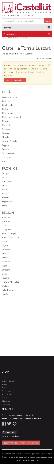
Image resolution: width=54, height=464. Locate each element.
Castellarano (7, 112)
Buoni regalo (6, 391)
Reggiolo (6, 145)
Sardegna (6, 269)
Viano (4, 161)
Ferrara (5, 177)
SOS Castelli (6, 394)
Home (7, 27)
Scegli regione (10, 34)
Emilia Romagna (9, 233)
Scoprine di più (28, 460)
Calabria (5, 225)
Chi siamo (6, 401)
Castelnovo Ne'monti (11, 117)
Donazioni (28, 15)
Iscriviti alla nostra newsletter (21, 442)
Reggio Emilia (7, 201)
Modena (5, 185)
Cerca (47, 20)
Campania (6, 229)
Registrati (15, 15)
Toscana (5, 277)
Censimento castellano (15, 80)
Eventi (4, 384)
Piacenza (6, 193)
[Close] (49, 64)
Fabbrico (6, 129)
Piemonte (6, 261)
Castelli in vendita (8, 397)
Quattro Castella (9, 141)
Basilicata (6, 221)
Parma (5, 189)
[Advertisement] (27, 329)
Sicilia (4, 273)
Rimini (4, 205)
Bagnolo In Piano (9, 96)
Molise (5, 257)
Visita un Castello (8, 381)
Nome (48, 58)
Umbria (5, 285)
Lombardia (6, 249)
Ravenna (5, 197)
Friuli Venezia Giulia (10, 237)
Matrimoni (6, 387)
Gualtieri (6, 133)
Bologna (5, 173)
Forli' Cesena (7, 181)
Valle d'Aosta (7, 289)
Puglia (4, 265)
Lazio (4, 241)
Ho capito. (36, 460)
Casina (5, 108)
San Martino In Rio (10, 153)
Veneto (5, 293)
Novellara (6, 137)
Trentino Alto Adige (10, 281)
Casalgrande (7, 104)
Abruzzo (6, 217)
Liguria (5, 245)
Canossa (6, 121)
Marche (5, 253)
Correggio (6, 125)
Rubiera (5, 149)
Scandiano (6, 157)
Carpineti (6, 100)
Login (5, 15)
